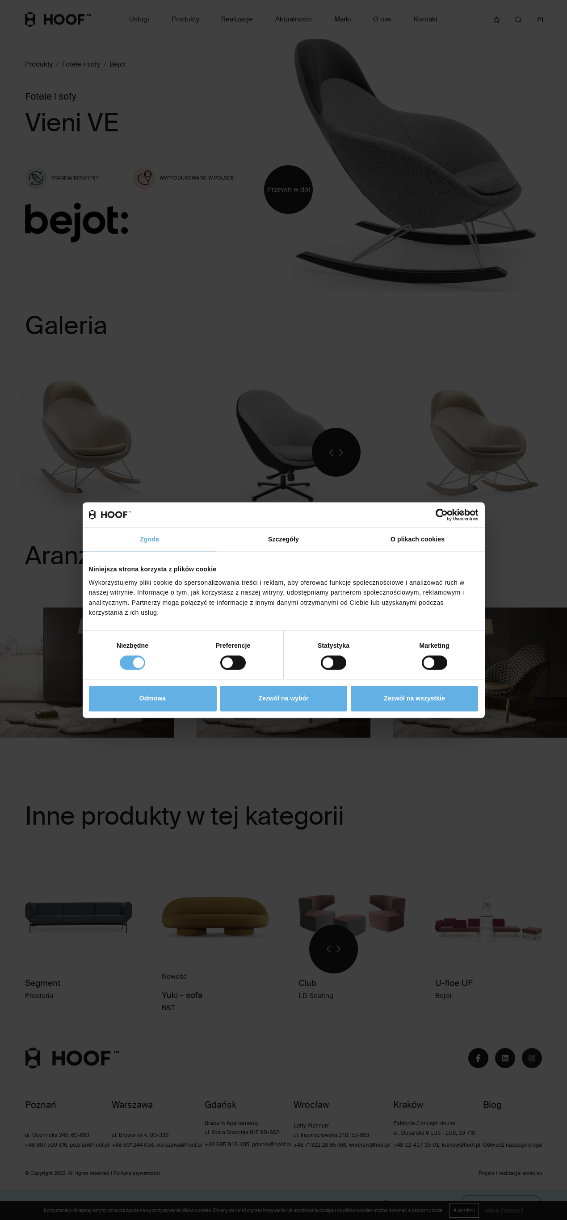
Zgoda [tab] (149, 539)
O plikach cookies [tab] (418, 539)
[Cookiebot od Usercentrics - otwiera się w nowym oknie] (439, 514)
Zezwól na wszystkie (414, 698)
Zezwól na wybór (283, 698)
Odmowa (152, 698)
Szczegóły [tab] (283, 539)
